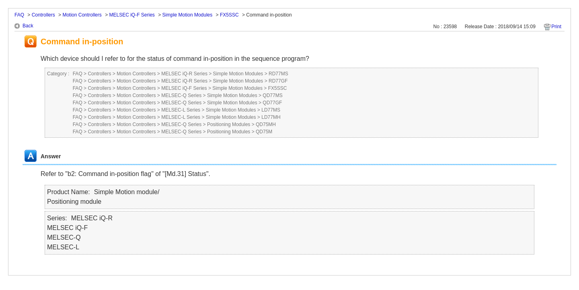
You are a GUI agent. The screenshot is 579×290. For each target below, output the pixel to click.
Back (28, 26)
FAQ (19, 15)
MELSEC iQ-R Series (184, 74)
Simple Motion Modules (187, 15)
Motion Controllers (81, 15)
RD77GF (278, 81)
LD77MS (270, 110)
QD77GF (272, 103)
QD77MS (272, 95)
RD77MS (278, 74)
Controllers (43, 15)
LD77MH (270, 117)
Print (556, 26)
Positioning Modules (228, 124)
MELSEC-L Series (180, 110)
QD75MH (266, 124)
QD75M (264, 132)
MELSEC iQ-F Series (131, 15)
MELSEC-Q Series (181, 95)
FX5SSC (229, 15)
